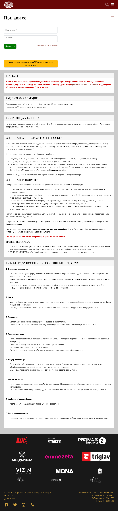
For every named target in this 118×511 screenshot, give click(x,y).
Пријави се (10, 46)
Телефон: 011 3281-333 (104, 498)
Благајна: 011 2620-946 (103, 495)
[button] (112, 18)
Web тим (9, 499)
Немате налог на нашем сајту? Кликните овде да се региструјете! (30, 63)
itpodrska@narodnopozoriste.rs (84, 84)
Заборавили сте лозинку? (46, 45)
